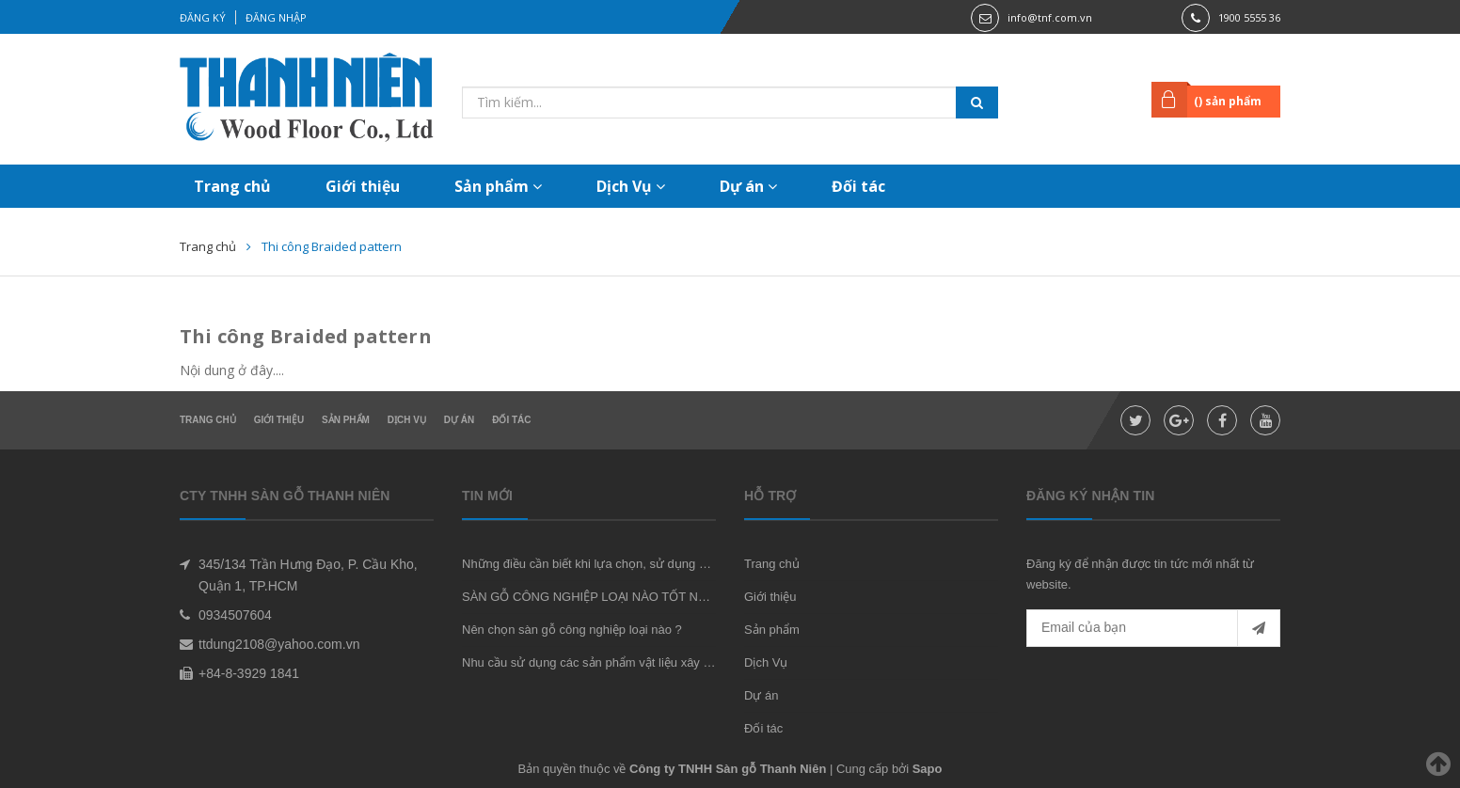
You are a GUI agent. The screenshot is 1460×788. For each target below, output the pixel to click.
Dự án (748, 186)
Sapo (927, 769)
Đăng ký (203, 17)
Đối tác (858, 186)
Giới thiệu (362, 186)
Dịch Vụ (630, 186)
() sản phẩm (1228, 101)
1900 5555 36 (1249, 17)
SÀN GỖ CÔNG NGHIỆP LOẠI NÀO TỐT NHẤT (592, 597)
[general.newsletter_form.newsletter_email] (1153, 628)
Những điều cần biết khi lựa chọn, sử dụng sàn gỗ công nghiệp (634, 564)
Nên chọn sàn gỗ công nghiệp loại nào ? (572, 630)
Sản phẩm (498, 186)
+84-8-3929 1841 (248, 673)
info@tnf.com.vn (1050, 17)
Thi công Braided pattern (306, 336)
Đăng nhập (276, 17)
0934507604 (235, 615)
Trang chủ (232, 186)
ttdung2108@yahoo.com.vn (278, 644)
